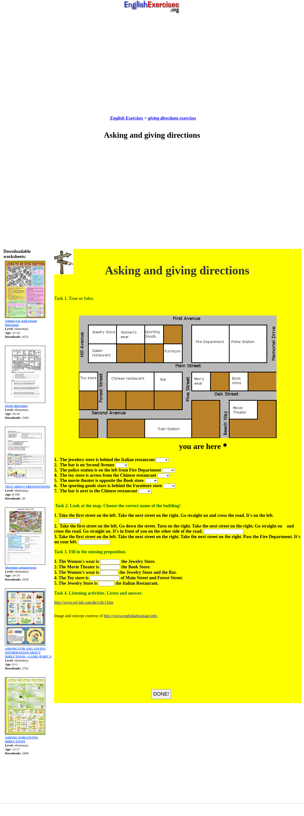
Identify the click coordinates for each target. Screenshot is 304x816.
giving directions (163, 118)
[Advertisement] (151, 64)
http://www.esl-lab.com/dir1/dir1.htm (83, 602)
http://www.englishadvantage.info (130, 616)
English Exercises (126, 118)
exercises (187, 118)
